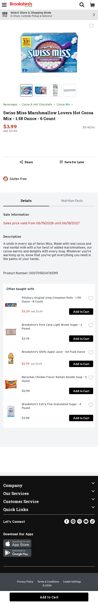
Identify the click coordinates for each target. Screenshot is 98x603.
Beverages (10, 104)
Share (26, 162)
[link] (72, 162)
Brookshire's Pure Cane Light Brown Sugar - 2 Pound (52, 326)
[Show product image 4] (69, 90)
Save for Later (72, 162)
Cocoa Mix (63, 104)
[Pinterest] (73, 523)
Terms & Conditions (48, 581)
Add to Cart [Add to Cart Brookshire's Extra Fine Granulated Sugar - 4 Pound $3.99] (81, 418)
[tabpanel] (49, 318)
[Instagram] (79, 523)
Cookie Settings (72, 581)
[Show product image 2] (41, 90)
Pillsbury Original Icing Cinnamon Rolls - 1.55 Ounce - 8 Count (52, 299)
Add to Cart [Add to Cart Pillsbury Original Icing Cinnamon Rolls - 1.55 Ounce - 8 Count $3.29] (81, 312)
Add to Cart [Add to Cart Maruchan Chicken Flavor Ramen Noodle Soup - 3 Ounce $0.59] (81, 391)
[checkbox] (91, 25)
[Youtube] (86, 523)
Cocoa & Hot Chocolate (37, 104)
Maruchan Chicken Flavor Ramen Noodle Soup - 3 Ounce (54, 378)
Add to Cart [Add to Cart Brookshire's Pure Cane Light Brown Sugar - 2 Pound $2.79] (81, 339)
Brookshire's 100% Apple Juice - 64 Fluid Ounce (53, 351)
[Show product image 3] (55, 90)
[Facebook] (66, 523)
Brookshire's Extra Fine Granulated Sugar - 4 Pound (52, 406)
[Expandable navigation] (4, 5)
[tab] (26, 201)
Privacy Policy (25, 581)
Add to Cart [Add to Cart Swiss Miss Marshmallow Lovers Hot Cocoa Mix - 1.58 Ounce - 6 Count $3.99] (49, 597)
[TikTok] (92, 523)
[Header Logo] (20, 5)
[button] (81, 5)
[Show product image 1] (26, 90)
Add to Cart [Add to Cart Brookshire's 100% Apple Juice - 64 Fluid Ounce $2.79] (81, 364)
